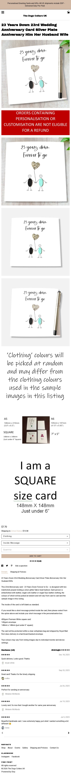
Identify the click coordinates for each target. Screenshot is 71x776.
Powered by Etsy (8, 772)
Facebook (16, 757)
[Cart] (68, 13)
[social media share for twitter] (7, 566)
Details (4, 572)
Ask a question (21, 566)
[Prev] (2, 733)
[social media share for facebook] (2, 566)
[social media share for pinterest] (12, 566)
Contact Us (54, 748)
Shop (3, 748)
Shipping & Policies (18, 572)
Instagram (5, 757)
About (10, 748)
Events (18, 748)
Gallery (25, 748)
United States (16, 531)
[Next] (69, 733)
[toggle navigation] (2, 12)
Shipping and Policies (39, 748)
